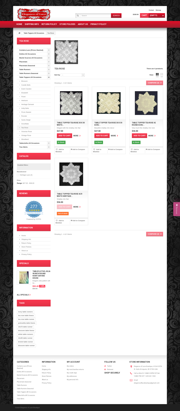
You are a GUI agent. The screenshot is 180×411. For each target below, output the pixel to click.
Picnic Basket (26, 112)
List (161, 75)
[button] (177, 205)
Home (23, 236)
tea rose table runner (26, 319)
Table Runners (24, 69)
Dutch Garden (26, 89)
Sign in (135, 14)
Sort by (57, 75)
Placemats (23, 62)
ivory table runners (25, 312)
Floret (23, 97)
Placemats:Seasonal (27, 66)
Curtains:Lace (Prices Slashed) (31, 50)
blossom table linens (26, 330)
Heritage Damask (27, 104)
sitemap (158, 10)
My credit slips (72, 373)
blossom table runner (26, 345)
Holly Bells (25, 108)
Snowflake (25, 124)
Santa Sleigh (25, 120)
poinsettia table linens (26, 323)
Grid (157, 75)
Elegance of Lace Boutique (30, 407)
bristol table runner (25, 342)
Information (26, 228)
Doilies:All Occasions (27, 54)
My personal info (72, 379)
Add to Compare (78, 149)
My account (73, 362)
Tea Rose (24, 128)
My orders (70, 366)
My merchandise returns (75, 369)
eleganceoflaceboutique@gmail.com (147, 383)
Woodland (25, 139)
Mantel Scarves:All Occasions (30, 58)
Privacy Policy (26, 254)
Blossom (24, 81)
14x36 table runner (25, 338)
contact (151, 10)
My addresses (72, 376)
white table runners (25, 334)
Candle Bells (25, 85)
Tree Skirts (23, 147)
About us (24, 251)
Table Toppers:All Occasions (34, 33)
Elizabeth (24, 93)
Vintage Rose (26, 135)
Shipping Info (26, 239)
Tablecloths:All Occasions (29, 143)
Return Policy (26, 243)
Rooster (24, 116)
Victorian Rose (26, 131)
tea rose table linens (26, 315)
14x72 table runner (25, 327)
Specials (24, 263)
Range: (19, 183)
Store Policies (26, 247)
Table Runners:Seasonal (28, 73)
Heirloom (24, 100)
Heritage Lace (26, 175)
